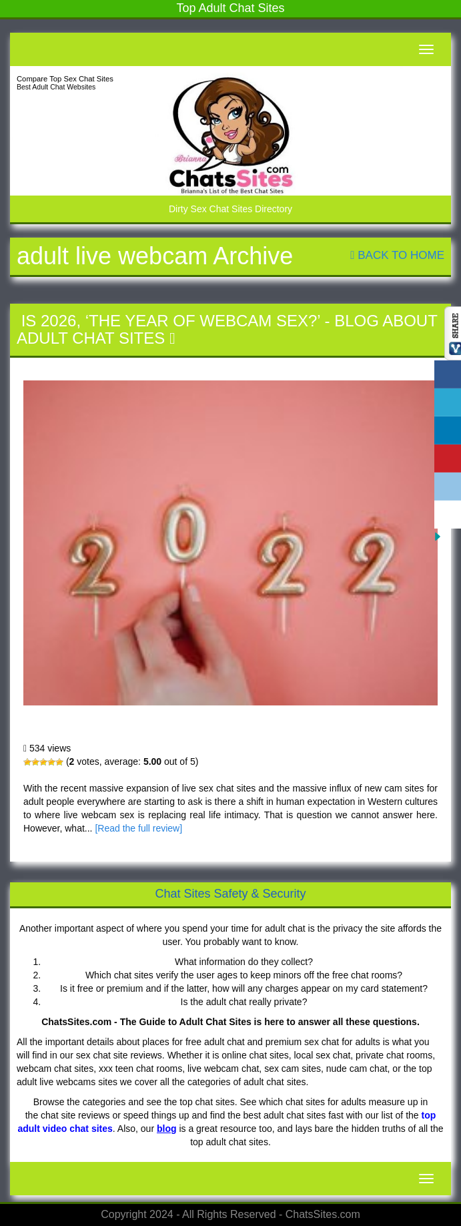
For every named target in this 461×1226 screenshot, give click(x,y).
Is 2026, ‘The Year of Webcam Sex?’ (170, 321)
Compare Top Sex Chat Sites (65, 79)
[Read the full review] (138, 828)
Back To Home (397, 255)
